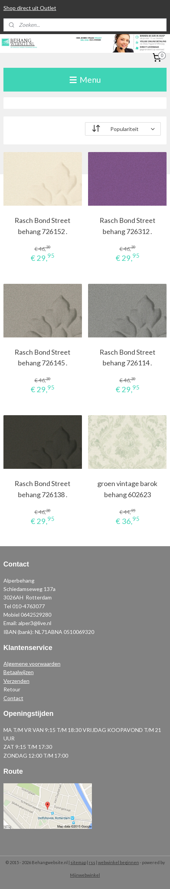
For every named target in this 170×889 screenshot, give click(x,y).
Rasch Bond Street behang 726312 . (127, 226)
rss (92, 862)
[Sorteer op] (122, 129)
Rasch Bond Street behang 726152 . (42, 226)
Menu (85, 79)
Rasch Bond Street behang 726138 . (42, 489)
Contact (13, 698)
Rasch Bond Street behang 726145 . (42, 357)
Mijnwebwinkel (85, 875)
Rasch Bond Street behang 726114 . (127, 357)
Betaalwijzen (18, 672)
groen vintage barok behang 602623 (127, 489)
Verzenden (16, 681)
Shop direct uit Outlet (29, 8)
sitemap (78, 862)
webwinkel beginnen (118, 862)
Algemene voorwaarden (31, 663)
